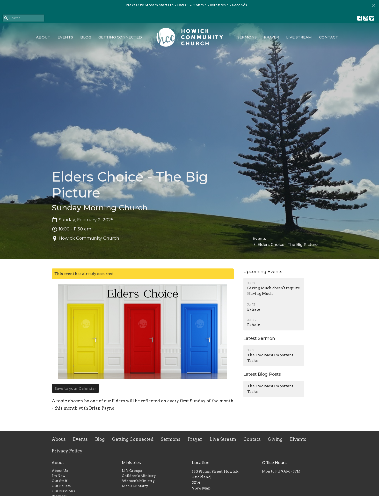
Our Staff (59, 481)
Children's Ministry (139, 476)
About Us (60, 471)
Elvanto (298, 439)
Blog (85, 37)
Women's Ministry (138, 481)
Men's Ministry (135, 486)
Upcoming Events (262, 271)
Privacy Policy (67, 450)
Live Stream (299, 37)
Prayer (271, 37)
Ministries (131, 462)
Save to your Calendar (75, 388)
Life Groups (132, 471)
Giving (275, 439)
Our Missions (63, 491)
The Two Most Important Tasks (270, 389)
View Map (201, 488)
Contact (328, 37)
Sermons (247, 37)
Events (65, 37)
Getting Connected (120, 37)
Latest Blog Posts (262, 374)
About (43, 37)
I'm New (59, 476)
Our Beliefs (61, 486)
